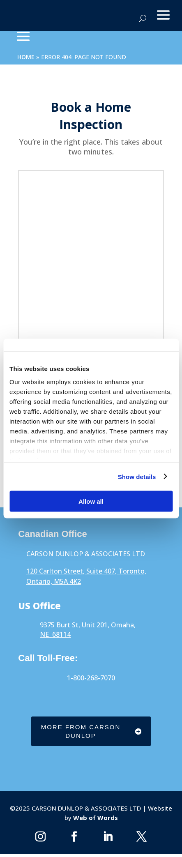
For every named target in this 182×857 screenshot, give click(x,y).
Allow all (91, 501)
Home (26, 57)
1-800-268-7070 (91, 677)
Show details (137, 476)
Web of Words (94, 817)
